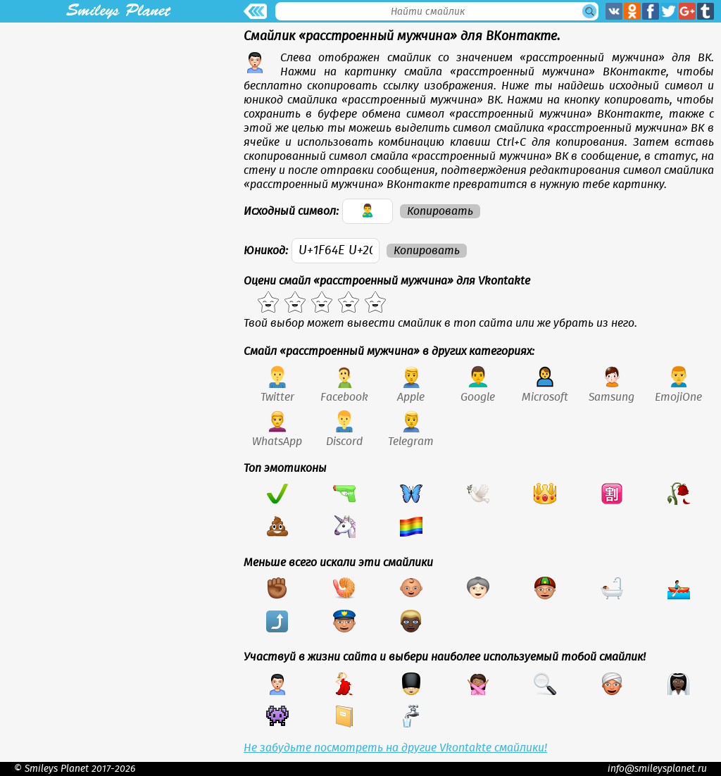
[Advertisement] (118, 121)
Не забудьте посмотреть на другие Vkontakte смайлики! (395, 747)
